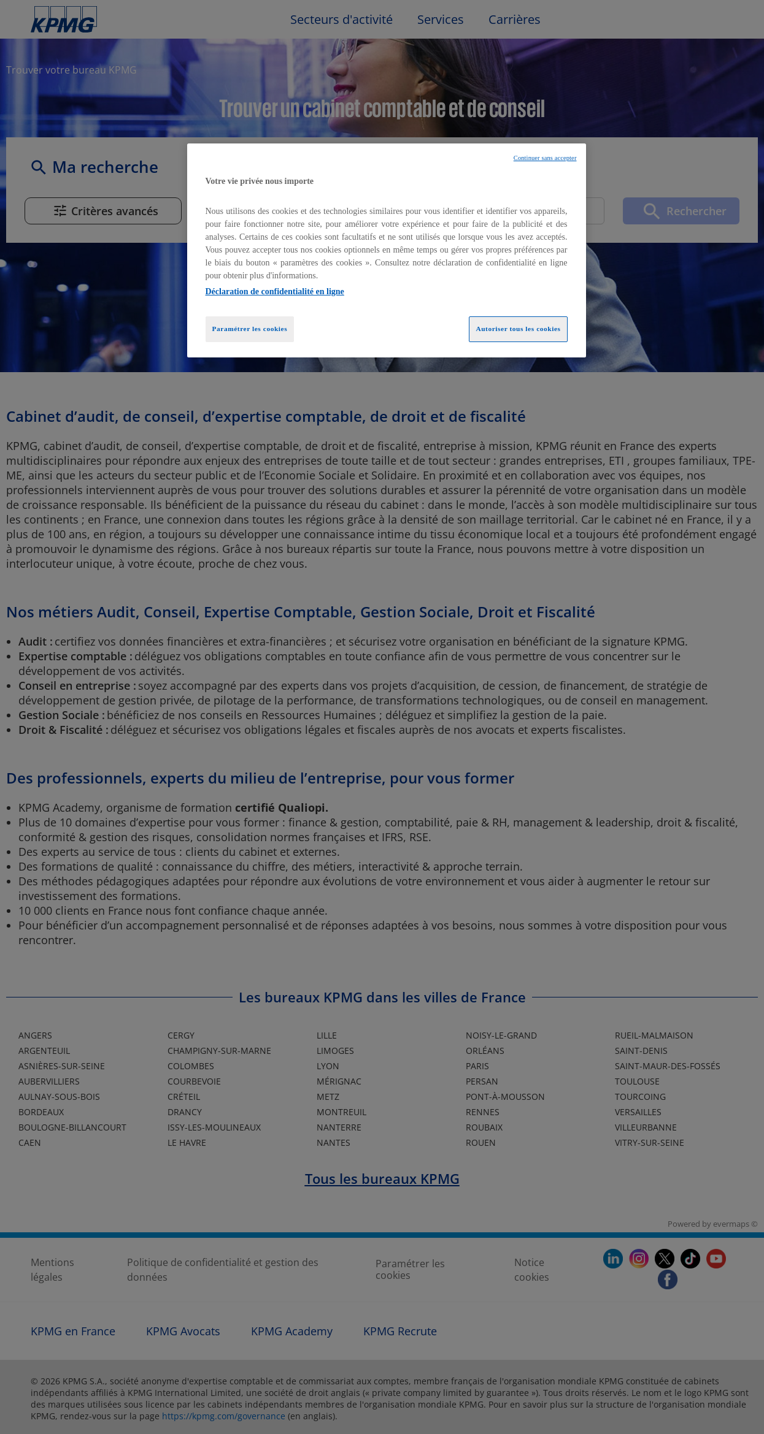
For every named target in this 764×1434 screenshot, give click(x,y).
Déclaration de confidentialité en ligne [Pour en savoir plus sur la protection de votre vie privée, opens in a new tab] (275, 291)
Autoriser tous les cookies (518, 328)
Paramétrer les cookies (250, 328)
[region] (386, 250)
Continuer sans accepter (545, 157)
